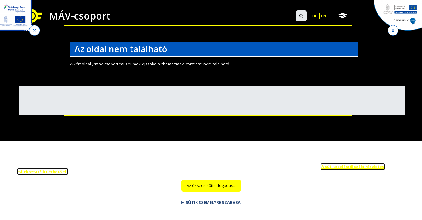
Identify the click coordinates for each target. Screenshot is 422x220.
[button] (301, 15)
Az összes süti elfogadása (211, 190)
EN (323, 16)
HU (315, 16)
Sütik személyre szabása (213, 206)
